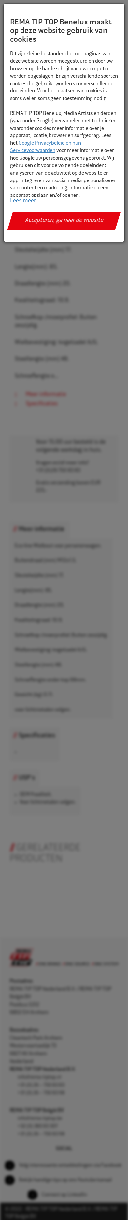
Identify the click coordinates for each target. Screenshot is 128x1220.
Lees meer (23, 201)
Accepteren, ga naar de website (64, 220)
